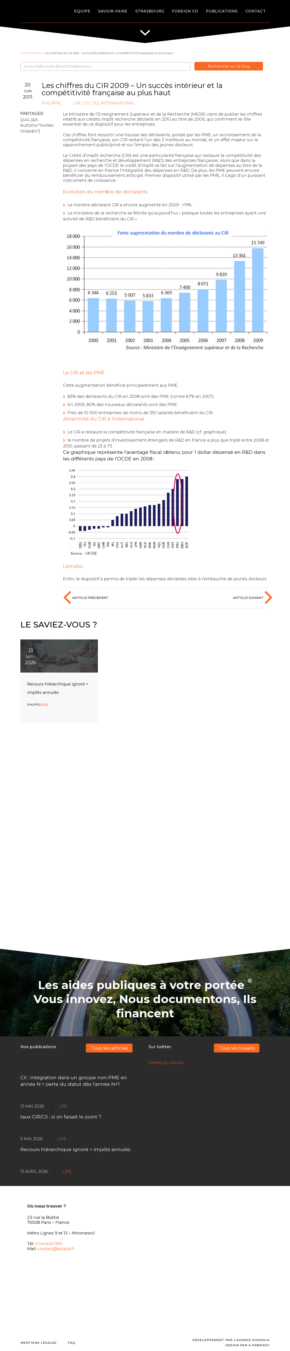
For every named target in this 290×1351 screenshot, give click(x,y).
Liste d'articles (31, 53)
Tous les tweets (236, 1048)
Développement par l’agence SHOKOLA (231, 1340)
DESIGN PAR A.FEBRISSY (247, 1345)
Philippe (51, 103)
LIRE (45, 704)
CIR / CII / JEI (86, 103)
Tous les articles (109, 1048)
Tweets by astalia (166, 1062)
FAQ (71, 1342)
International (118, 103)
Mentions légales (38, 1342)
